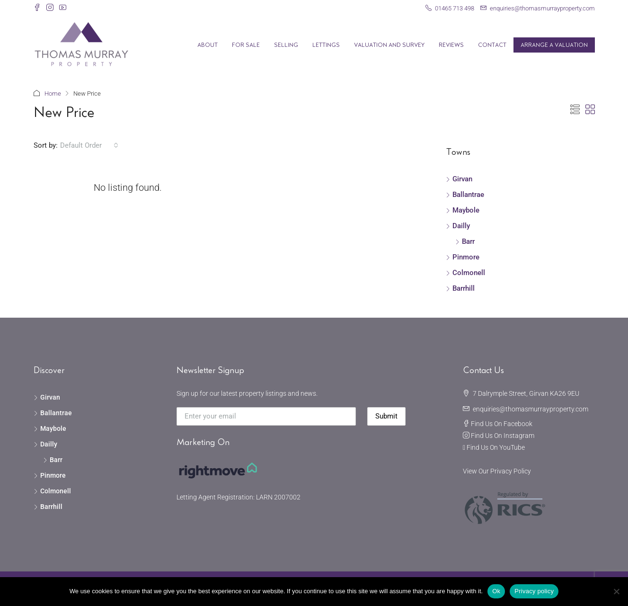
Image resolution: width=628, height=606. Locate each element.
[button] (575, 110)
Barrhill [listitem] (460, 288)
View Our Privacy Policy (497, 471)
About (207, 45)
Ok (496, 591)
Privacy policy (534, 591)
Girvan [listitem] (459, 179)
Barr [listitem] (465, 241)
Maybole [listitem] (462, 210)
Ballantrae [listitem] (465, 194)
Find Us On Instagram (502, 435)
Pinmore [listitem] (462, 257)
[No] (616, 591)
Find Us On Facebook (501, 424)
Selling (286, 45)
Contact (492, 45)
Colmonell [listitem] (465, 272)
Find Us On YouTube (496, 447)
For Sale (246, 45)
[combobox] (89, 145)
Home (52, 93)
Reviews (451, 45)
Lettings (326, 45)
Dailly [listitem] (458, 226)
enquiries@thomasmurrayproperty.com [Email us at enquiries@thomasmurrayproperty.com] (530, 409)
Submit (386, 416)
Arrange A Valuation (554, 45)
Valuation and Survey (389, 45)
